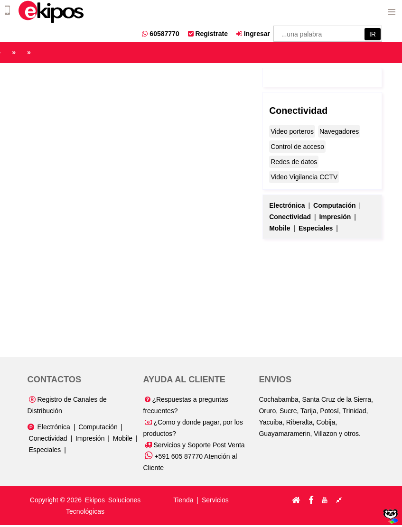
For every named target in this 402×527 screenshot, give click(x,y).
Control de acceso (297, 146)
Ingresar (253, 33)
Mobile (122, 438)
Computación (98, 427)
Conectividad (298, 110)
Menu (391, 10)
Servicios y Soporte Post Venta (195, 445)
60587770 (160, 33)
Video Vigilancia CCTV (304, 177)
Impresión (89, 438)
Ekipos (96, 500)
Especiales (45, 449)
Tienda (183, 500)
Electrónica (53, 427)
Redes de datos (294, 162)
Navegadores (339, 131)
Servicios (215, 500)
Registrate (208, 33)
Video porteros (292, 131)
